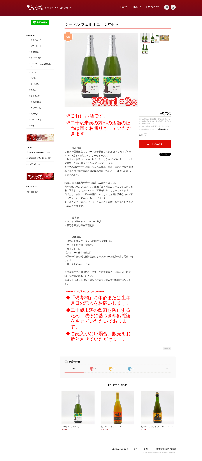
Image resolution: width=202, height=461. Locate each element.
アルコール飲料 (35, 58)
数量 (141, 135)
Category (152, 7)
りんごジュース (35, 40)
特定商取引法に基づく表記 (40, 158)
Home (124, 7)
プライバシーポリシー (142, 449)
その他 (33, 78)
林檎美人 (32, 90)
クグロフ (34, 114)
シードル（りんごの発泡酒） (40, 65)
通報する (167, 348)
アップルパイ (35, 108)
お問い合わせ (34, 164)
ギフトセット (35, 46)
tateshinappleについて (40, 152)
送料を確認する (163, 129)
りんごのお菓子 (35, 102)
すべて (74, 368)
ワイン (33, 72)
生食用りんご (34, 96)
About (137, 7)
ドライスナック (36, 120)
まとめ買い (35, 52)
